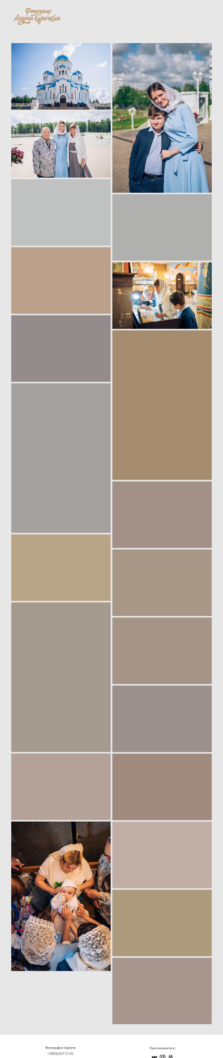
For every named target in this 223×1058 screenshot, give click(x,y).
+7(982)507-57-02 (60, 1054)
